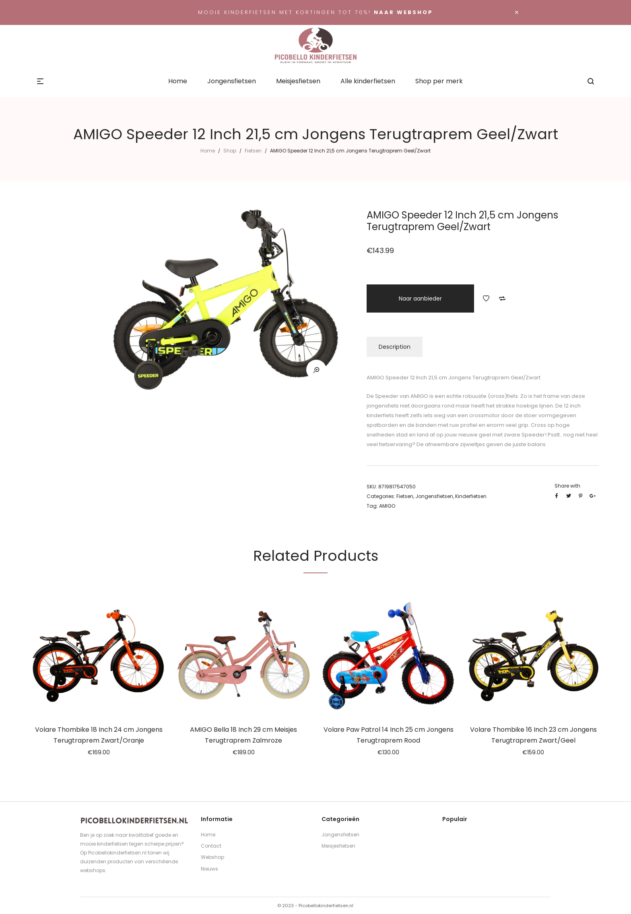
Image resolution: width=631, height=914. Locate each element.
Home (207, 150)
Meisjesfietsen (338, 845)
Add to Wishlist (486, 298)
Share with (567, 485)
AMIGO (387, 505)
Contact (211, 845)
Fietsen (253, 150)
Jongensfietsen (434, 496)
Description (394, 347)
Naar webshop (403, 12)
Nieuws (209, 868)
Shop (229, 150)
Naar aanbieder (420, 298)
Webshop (212, 857)
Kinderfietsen (471, 496)
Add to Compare (502, 298)
